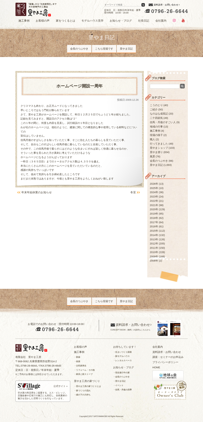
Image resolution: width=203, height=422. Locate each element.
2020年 (154, 209)
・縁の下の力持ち (82, 394)
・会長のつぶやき (121, 377)
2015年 (154, 230)
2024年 (154, 192)
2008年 (154, 260)
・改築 (77, 361)
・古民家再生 (80, 365)
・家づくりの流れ (82, 390)
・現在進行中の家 (121, 372)
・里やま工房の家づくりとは (87, 386)
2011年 (154, 247)
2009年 (154, 256)
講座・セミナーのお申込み (168, 356)
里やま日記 (126, 48)
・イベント (118, 385)
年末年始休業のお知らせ (36, 192)
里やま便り (156, 152)
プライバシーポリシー (165, 362)
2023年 (154, 196)
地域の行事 (156, 126)
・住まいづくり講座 (122, 352)
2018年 (154, 217)
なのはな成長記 (159, 113)
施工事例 (23, 20)
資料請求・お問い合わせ (166, 4)
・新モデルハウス (121, 356)
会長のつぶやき (79, 48)
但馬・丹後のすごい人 (163, 122)
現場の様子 (156, 135)
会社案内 (160, 20)
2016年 (154, 226)
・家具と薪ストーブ (83, 374)
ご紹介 (154, 109)
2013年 (154, 239)
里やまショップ (159, 147)
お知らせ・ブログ (121, 20)
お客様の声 (42, 20)
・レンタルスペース (122, 360)
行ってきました (159, 143)
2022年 (154, 200)
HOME (156, 367)
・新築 (77, 357)
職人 (152, 139)
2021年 (154, 205)
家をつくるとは (65, 20)
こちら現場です (104, 48)
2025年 (154, 188)
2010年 (154, 252)
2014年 (154, 235)
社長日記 (143, 20)
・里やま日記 (119, 381)
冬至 (133, 192)
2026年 (154, 183)
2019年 (154, 213)
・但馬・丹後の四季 (122, 389)
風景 (152, 156)
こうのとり (156, 105)
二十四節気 (156, 117)
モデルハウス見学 (92, 20)
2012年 (154, 243)
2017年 (154, 222)
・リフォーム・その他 (84, 370)
